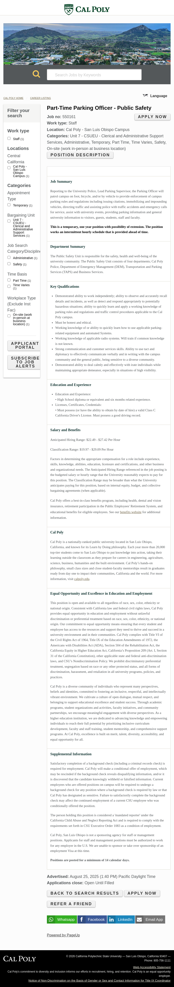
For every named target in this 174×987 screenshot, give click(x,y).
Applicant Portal (25, 345)
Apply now (152, 117)
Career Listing (40, 98)
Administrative (25, 258)
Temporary (22, 205)
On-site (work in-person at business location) (22, 319)
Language (158, 96)
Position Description (80, 155)
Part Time (22, 280)
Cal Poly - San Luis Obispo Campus (21, 171)
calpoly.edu (81, 579)
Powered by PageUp (63, 935)
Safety (20, 264)
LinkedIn (125, 919)
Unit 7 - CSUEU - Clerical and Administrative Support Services (23, 227)
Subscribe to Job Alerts (25, 362)
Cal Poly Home (13, 98)
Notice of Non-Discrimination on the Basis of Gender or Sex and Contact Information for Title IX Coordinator (100, 980)
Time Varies (21, 286)
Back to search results (85, 893)
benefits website (131, 512)
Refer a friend (71, 904)
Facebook (96, 919)
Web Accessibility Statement (152, 967)
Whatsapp (66, 919)
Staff (18, 139)
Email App (154, 919)
